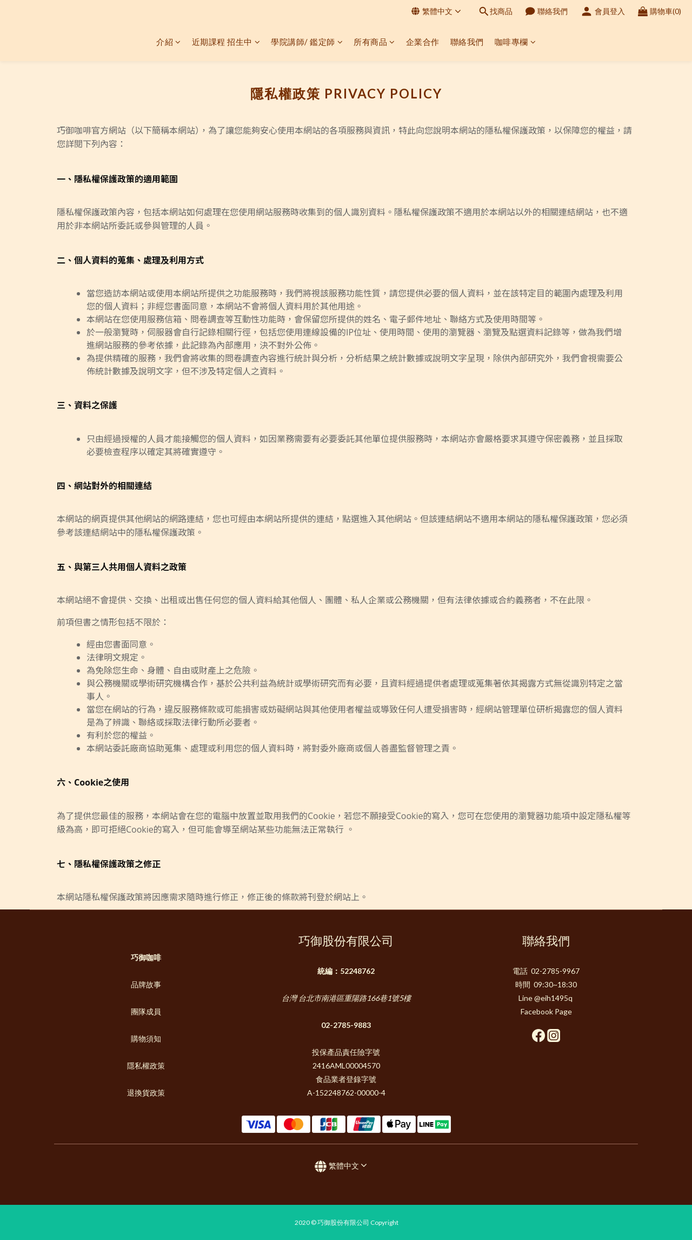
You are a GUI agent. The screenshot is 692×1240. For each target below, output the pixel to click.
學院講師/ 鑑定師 (307, 42)
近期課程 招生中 (226, 42)
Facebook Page (546, 1011)
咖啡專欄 (515, 42)
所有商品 (374, 42)
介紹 (168, 42)
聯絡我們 (467, 42)
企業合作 (423, 42)
